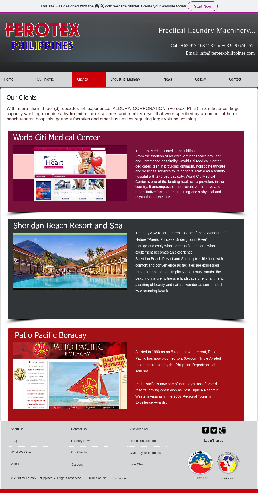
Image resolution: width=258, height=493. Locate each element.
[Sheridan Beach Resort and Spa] (68, 226)
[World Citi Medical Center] (56, 138)
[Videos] (25, 464)
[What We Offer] (25, 452)
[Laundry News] (86, 441)
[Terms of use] (102, 478)
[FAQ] (26, 441)
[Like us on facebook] (144, 441)
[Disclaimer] (120, 478)
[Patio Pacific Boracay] (50, 336)
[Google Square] (222, 430)
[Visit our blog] (146, 429)
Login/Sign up (213, 440)
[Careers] (86, 465)
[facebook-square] (205, 430)
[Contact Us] (83, 429)
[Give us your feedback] (146, 453)
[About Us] (31, 429)
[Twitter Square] (213, 430)
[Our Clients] (85, 452)
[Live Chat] (144, 464)
